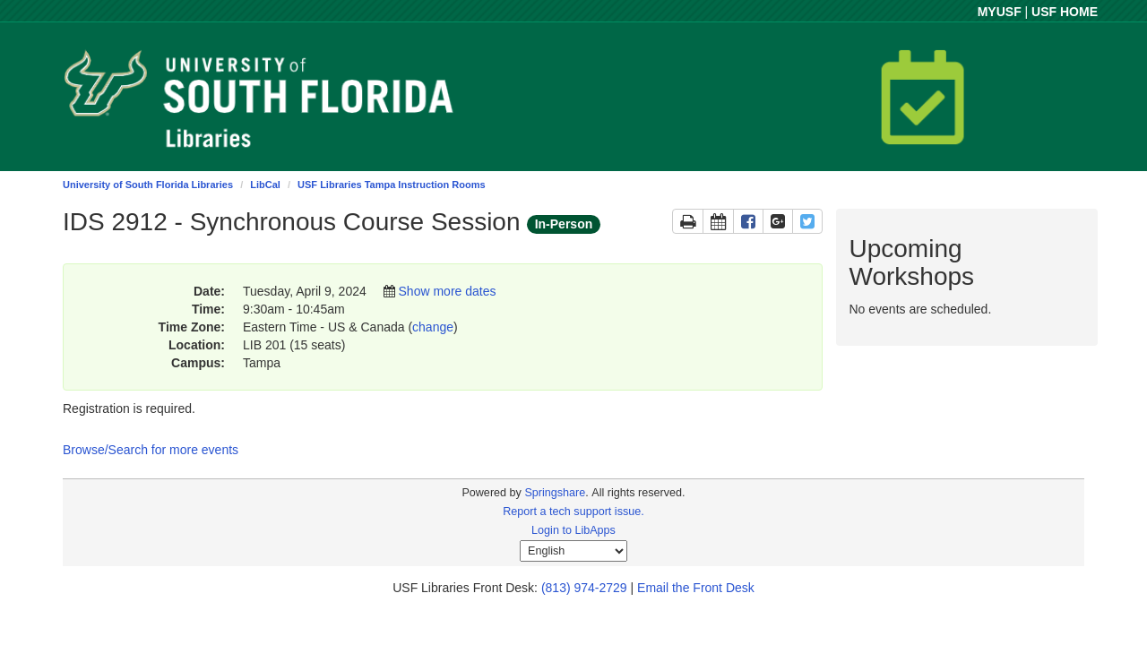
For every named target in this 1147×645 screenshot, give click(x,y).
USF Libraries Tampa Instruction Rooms (391, 184)
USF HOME (1064, 11)
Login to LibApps (573, 530)
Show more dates (447, 291)
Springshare (554, 492)
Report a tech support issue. (573, 511)
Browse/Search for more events (150, 450)
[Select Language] (573, 551)
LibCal (265, 184)
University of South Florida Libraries (148, 184)
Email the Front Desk (696, 587)
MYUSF (1000, 11)
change (432, 327)
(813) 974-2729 (584, 587)
